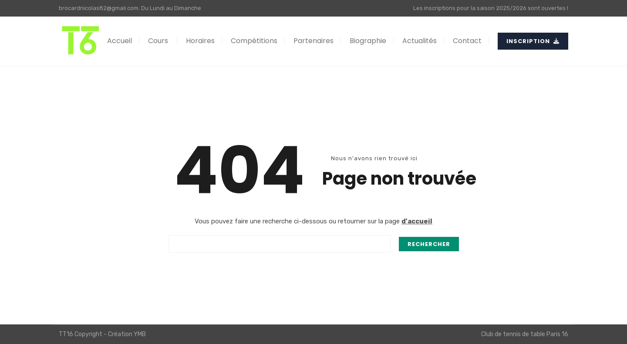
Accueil (119, 41)
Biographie (368, 41)
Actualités (419, 41)
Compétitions (254, 41)
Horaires (200, 41)
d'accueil (416, 221)
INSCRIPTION (533, 41)
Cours (158, 41)
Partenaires (313, 41)
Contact (467, 41)
